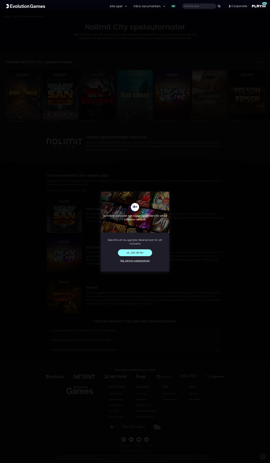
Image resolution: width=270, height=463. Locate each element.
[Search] (199, 6)
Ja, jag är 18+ (135, 252)
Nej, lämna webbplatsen (135, 260)
